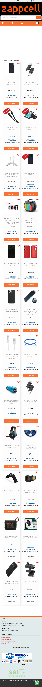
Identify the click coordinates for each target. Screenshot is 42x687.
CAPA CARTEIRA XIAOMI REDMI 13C (11, 265)
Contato (4, 644)
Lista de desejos (23, 1)
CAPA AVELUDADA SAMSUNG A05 (11, 84)
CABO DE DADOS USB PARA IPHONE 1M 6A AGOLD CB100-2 (12, 175)
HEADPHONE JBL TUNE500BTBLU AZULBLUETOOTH (30, 448)
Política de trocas (6, 640)
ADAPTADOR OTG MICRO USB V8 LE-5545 (30, 84)
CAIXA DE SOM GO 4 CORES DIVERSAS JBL (11, 538)
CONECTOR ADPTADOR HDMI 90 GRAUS (30, 492)
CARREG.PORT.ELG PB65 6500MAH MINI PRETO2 (11, 583)
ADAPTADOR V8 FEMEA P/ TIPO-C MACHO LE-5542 (30, 402)
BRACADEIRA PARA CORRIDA (30, 129)
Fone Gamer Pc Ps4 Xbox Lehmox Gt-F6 (11, 447)
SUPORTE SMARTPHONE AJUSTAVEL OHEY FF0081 (30, 538)
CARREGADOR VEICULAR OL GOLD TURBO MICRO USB (11, 402)
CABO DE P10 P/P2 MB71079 (12, 129)
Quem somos (5, 638)
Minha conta (35, 1)
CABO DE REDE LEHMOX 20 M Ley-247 (30, 356)
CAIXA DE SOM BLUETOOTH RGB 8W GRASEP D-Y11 (30, 221)
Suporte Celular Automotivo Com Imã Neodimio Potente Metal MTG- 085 (30, 312)
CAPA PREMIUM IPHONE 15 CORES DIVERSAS (11, 311)
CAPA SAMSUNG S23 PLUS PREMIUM (30, 265)
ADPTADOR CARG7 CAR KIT (11, 492)
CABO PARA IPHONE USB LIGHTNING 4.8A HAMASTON (11, 357)
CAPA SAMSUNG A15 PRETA (30, 175)
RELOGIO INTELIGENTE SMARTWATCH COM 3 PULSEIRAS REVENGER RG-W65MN (11, 221)
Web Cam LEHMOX (30, 582)
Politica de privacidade (8, 642)
